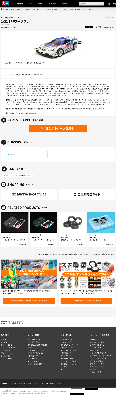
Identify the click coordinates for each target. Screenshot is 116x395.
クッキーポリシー (96, 366)
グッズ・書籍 (6, 356)
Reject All (91, 389)
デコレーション (6, 353)
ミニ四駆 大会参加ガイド (36, 342)
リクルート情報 (95, 372)
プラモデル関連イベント (36, 353)
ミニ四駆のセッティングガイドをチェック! (86, 301)
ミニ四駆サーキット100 (69, 364)
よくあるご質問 (95, 347)
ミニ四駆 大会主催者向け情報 (38, 345)
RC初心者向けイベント (36, 350)
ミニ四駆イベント (34, 339)
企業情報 (93, 339)
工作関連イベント (34, 356)
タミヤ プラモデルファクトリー (101, 356)
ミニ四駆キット (37, 9)
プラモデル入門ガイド (68, 347)
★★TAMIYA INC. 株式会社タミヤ (12, 9)
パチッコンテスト (67, 356)
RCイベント (32, 347)
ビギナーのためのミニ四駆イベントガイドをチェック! (29, 301)
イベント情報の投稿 (35, 364)
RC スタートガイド (67, 342)
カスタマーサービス (97, 342)
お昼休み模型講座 (67, 358)
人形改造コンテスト (68, 353)
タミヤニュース (66, 369)
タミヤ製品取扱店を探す (98, 353)
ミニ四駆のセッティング (69, 345)
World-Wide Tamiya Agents (33, 383)
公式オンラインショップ (98, 358)
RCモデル (4, 339)
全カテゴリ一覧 (6, 358)
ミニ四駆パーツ (7, 175)
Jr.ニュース (64, 366)
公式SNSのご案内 (96, 361)
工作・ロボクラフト (8, 347)
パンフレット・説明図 (68, 361)
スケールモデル (6, 345)
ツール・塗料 (6, 350)
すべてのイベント (34, 361)
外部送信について (96, 369)
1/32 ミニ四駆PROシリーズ (53, 9)
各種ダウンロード (96, 350)
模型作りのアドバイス (68, 350)
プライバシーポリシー (98, 364)
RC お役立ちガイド (67, 339)
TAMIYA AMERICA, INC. (53, 383)
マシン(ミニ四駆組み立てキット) (24, 175)
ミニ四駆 (27, 9)
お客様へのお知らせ (97, 345)
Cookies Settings (76, 389)
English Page (15, 383)
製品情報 (20, 4)
